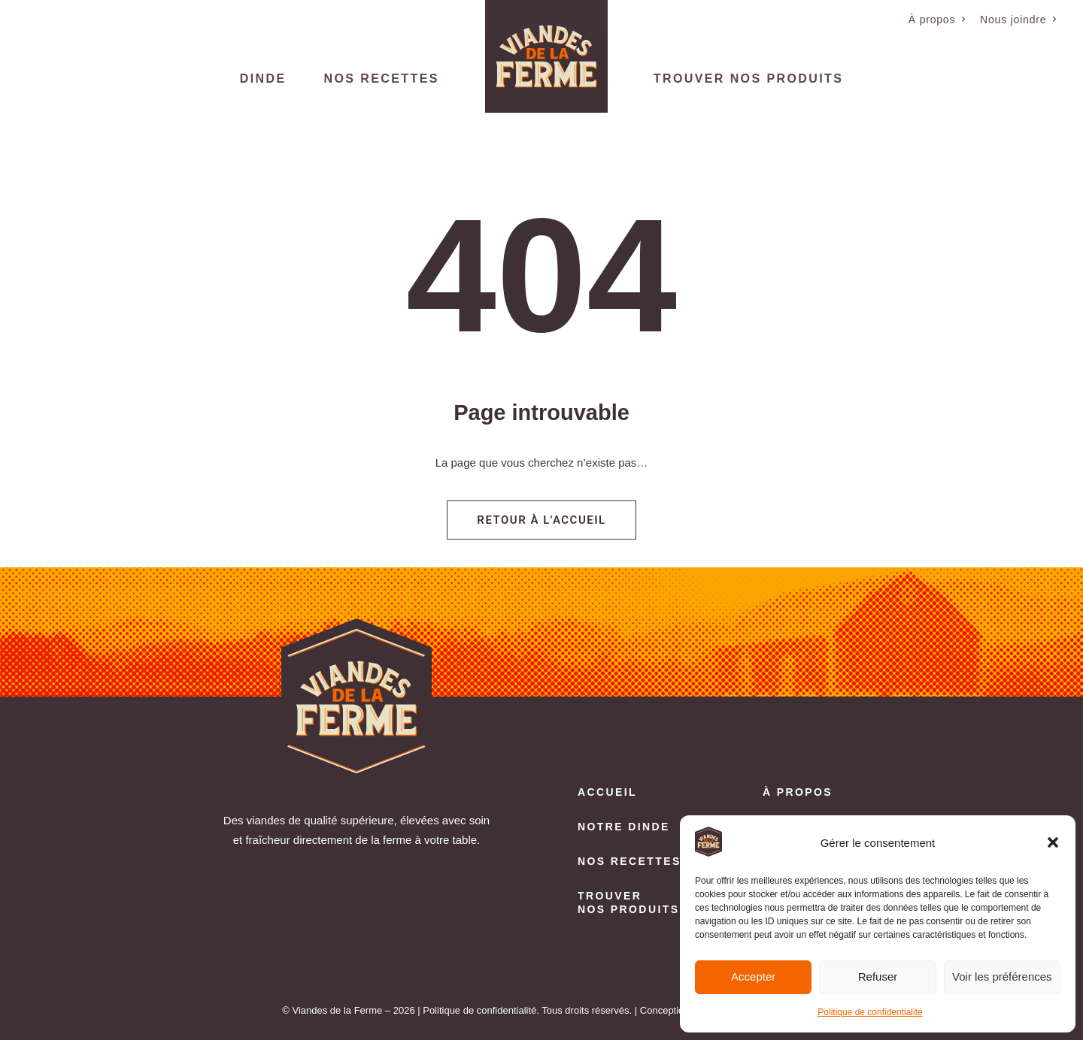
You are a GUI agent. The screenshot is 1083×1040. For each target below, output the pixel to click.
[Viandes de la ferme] (546, 56)
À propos (937, 20)
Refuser (878, 976)
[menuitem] (937, 19)
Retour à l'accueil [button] (541, 520)
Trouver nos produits (748, 78)
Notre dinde (624, 827)
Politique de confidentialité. (481, 1010)
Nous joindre (1018, 20)
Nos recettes (381, 78)
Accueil (607, 792)
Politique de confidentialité (870, 1012)
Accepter (753, 976)
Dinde (263, 78)
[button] (1052, 842)
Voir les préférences (1002, 976)
